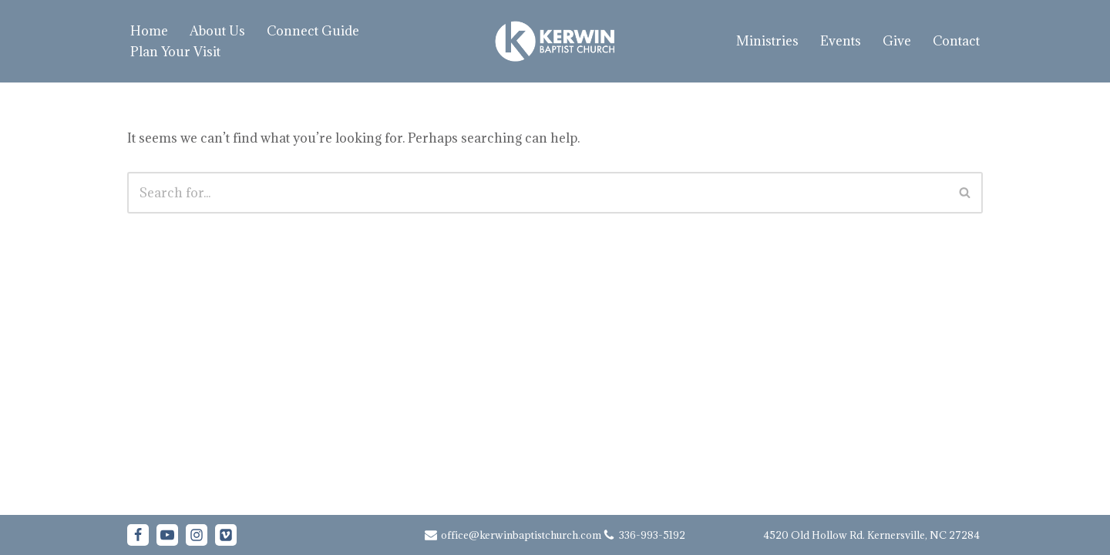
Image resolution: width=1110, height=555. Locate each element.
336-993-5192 (652, 535)
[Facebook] (138, 535)
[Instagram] (196, 535)
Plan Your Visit (175, 51)
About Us (217, 30)
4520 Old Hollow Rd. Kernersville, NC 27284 (871, 535)
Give (897, 40)
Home (149, 30)
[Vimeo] (226, 535)
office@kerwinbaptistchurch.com (521, 535)
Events (840, 40)
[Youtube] (167, 535)
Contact (956, 40)
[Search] (537, 193)
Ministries (767, 40)
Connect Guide (313, 30)
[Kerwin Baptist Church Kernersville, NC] (555, 41)
